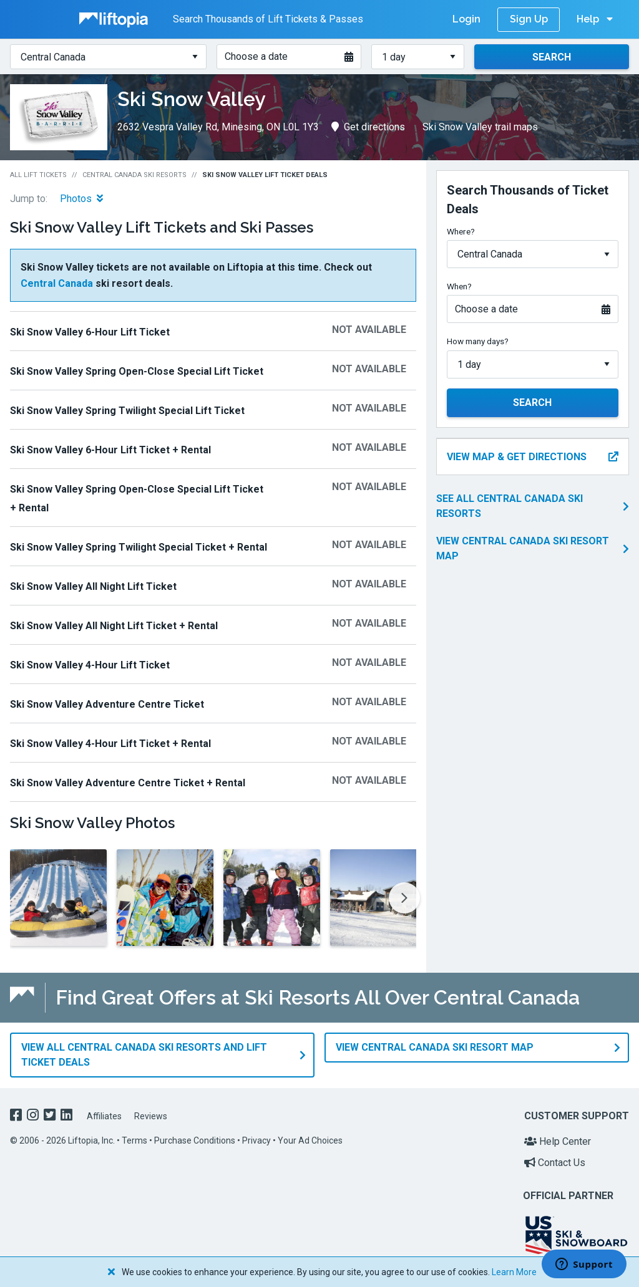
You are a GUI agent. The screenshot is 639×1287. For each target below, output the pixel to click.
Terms (134, 1140)
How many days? (478, 341)
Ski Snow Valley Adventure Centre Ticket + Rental (127, 783)
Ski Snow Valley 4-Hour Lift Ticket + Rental (110, 744)
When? (459, 286)
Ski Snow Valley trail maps (480, 127)
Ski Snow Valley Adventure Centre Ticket (107, 704)
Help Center (557, 1141)
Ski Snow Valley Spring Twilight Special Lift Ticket (127, 411)
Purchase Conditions (194, 1140)
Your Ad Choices (310, 1140)
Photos (81, 199)
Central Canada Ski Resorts (134, 175)
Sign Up (529, 19)
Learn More (514, 1272)
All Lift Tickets (38, 175)
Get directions (368, 127)
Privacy (256, 1140)
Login (466, 19)
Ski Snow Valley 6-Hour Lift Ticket (90, 332)
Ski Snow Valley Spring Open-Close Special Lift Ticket (136, 371)
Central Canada (57, 283)
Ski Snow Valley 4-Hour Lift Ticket (90, 665)
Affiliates (104, 1116)
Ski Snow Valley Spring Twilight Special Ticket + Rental (138, 547)
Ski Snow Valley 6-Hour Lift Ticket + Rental (110, 450)
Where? (461, 231)
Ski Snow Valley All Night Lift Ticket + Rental (114, 626)
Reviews (150, 1116)
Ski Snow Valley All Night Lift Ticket (93, 586)
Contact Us (554, 1162)
